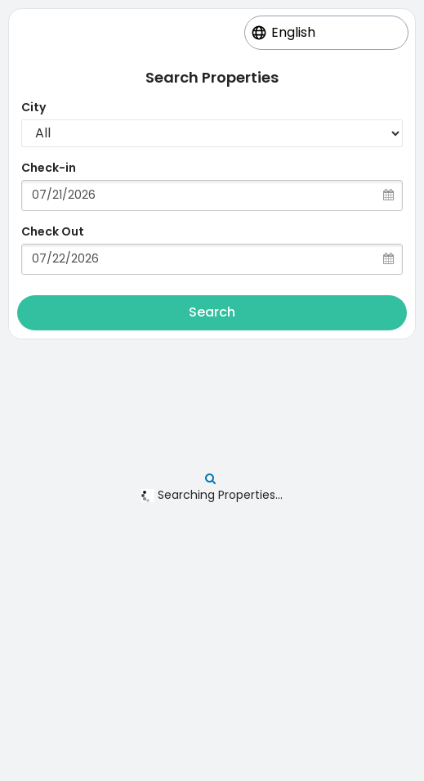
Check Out (52, 231)
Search (212, 312)
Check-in (48, 167)
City (33, 107)
